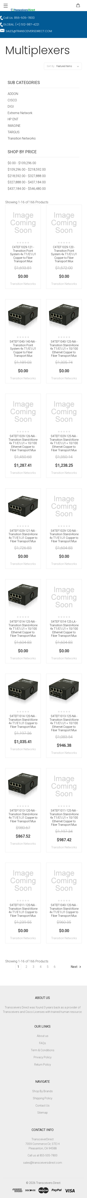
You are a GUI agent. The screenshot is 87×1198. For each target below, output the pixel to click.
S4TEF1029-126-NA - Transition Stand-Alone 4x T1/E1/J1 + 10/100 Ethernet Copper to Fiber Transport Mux (22, 443)
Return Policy (42, 1064)
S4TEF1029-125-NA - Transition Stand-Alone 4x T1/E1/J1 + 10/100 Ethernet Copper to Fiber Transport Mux (64, 443)
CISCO (12, 100)
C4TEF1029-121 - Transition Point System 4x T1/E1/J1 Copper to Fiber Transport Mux (23, 254)
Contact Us (42, 1105)
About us (42, 1035)
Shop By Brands (42, 1091)
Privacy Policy (43, 1057)
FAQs (42, 1043)
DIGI (11, 106)
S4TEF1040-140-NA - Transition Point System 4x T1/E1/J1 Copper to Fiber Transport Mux (23, 348)
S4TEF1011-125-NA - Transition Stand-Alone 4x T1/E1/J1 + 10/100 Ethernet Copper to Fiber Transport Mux (64, 817)
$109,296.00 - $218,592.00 (27, 169)
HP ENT (13, 119)
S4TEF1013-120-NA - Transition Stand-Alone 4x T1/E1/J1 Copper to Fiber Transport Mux (22, 816)
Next (76, 967)
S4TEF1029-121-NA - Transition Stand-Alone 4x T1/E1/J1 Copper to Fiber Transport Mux (22, 536)
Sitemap (42, 1112)
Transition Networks (22, 138)
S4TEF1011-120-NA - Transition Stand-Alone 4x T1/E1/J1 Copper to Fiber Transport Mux (22, 910)
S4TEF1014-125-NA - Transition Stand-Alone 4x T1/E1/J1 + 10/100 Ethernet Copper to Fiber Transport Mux (22, 628)
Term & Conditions (42, 1050)
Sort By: (51, 66)
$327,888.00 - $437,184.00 (27, 182)
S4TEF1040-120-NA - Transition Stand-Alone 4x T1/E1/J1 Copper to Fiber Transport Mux (64, 910)
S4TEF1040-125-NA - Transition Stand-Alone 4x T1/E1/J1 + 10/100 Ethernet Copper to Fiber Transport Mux (64, 348)
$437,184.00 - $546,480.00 (27, 189)
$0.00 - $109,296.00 (22, 163)
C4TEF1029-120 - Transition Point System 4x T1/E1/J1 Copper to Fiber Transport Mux (64, 254)
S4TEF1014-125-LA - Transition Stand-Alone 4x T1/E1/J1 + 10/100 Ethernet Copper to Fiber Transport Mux (64, 628)
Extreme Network (20, 113)
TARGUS (14, 132)
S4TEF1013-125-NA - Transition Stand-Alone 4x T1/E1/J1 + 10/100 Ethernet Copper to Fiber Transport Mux (64, 723)
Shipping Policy (42, 1098)
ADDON (13, 94)
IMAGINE (14, 126)
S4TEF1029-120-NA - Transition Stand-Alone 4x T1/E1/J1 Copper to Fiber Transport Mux (64, 536)
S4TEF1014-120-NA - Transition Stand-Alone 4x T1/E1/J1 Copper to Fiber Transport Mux (22, 721)
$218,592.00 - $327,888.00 (27, 176)
